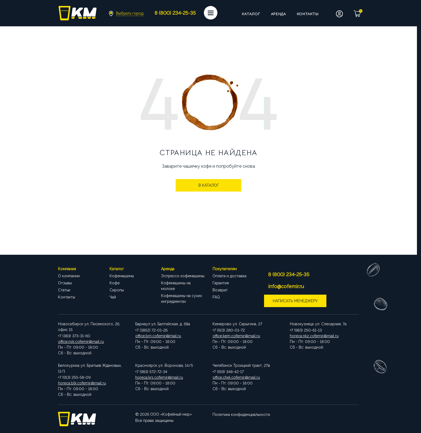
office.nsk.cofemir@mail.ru (81, 341)
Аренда (278, 13)
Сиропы (117, 290)
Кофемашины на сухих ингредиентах (181, 299)
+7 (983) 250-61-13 (306, 330)
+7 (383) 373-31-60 (74, 336)
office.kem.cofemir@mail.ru (236, 336)
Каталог (251, 13)
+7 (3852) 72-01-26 (151, 330)
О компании (69, 276)
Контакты (308, 13)
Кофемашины (122, 276)
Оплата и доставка (229, 276)
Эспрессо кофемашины (182, 276)
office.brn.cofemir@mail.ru (158, 336)
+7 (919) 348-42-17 (228, 372)
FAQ (216, 297)
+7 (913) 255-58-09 (74, 377)
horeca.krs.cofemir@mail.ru (159, 377)
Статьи (64, 290)
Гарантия (221, 283)
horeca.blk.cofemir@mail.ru (82, 383)
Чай (113, 297)
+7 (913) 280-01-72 (229, 330)
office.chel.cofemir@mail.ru (236, 377)
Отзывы (65, 283)
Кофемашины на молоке (176, 286)
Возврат (220, 290)
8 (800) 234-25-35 (288, 274)
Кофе (115, 283)
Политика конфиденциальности (241, 414)
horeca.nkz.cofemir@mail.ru (314, 336)
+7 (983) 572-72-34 (151, 372)
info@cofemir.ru (286, 286)
